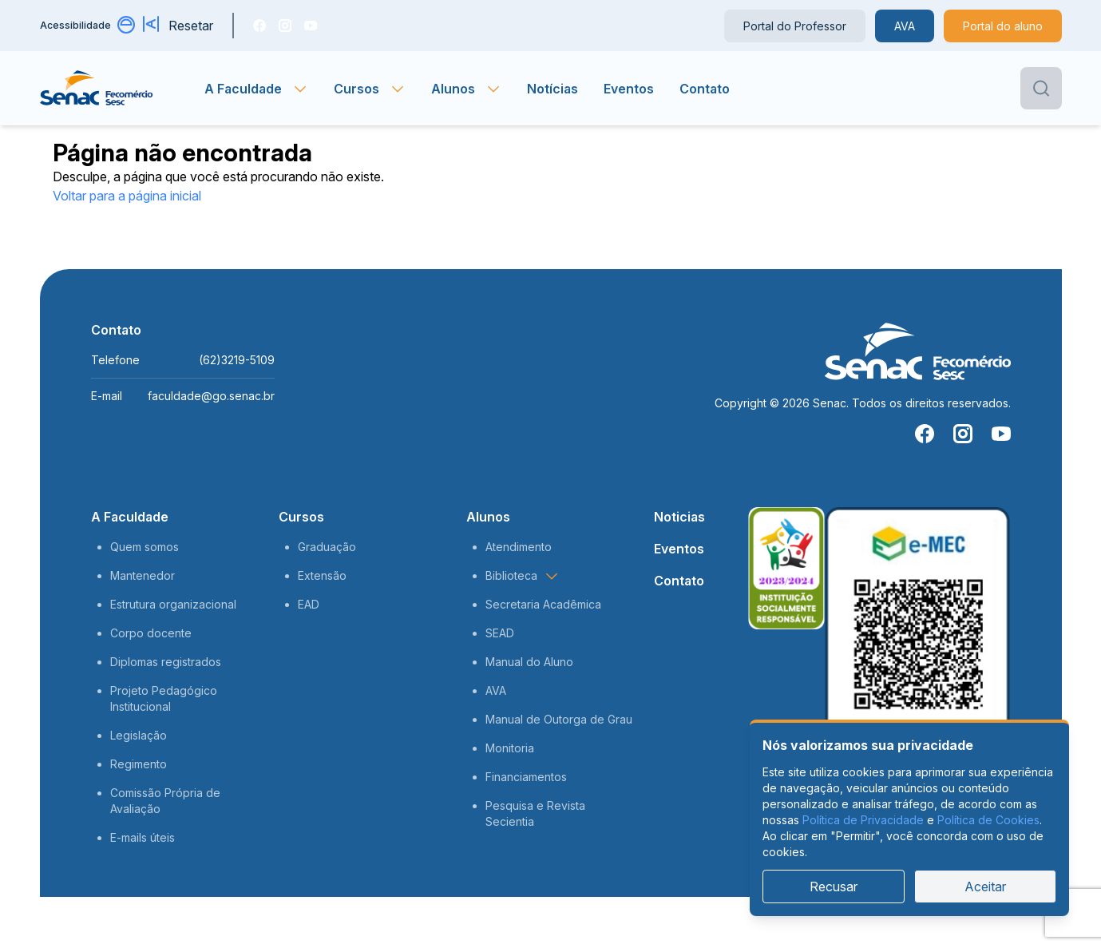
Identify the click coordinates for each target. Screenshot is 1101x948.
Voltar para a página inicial (127, 196)
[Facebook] (259, 25)
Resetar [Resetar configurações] (190, 26)
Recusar (833, 886)
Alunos (488, 517)
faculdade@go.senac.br (211, 396)
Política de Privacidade (863, 820)
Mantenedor (142, 575)
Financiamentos (526, 776)
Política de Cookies (988, 820)
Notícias (552, 89)
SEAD (499, 633)
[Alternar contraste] (127, 25)
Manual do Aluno (529, 661)
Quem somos (144, 546)
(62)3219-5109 (237, 360)
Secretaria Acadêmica (543, 604)
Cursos (301, 517)
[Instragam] (285, 25)
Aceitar (985, 886)
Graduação (327, 546)
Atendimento (518, 546)
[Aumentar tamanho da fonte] (152, 25)
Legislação (138, 735)
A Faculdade (129, 517)
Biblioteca (522, 576)
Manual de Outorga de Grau (558, 719)
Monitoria (509, 748)
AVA (904, 26)
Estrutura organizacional (173, 604)
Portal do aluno (1003, 26)
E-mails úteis (142, 837)
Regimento (138, 764)
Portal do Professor (794, 26)
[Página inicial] (122, 88)
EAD (308, 604)
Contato (704, 89)
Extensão (322, 575)
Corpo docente (151, 633)
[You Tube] (310, 25)
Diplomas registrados (165, 661)
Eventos (629, 89)
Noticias (679, 517)
